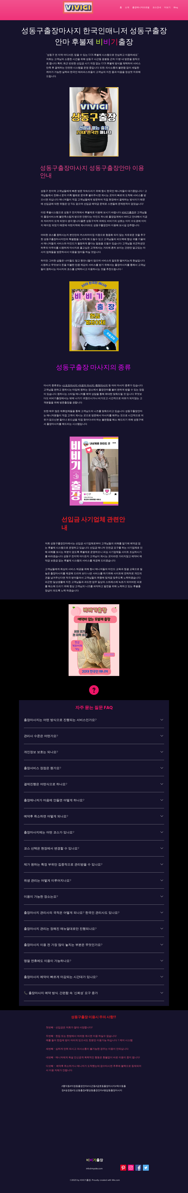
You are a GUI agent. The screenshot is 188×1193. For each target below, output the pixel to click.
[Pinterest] (123, 1168)
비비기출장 (128, 212)
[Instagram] (131, 1168)
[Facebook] (138, 1168)
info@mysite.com (94, 1168)
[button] (167, 7)
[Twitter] (146, 1168)
